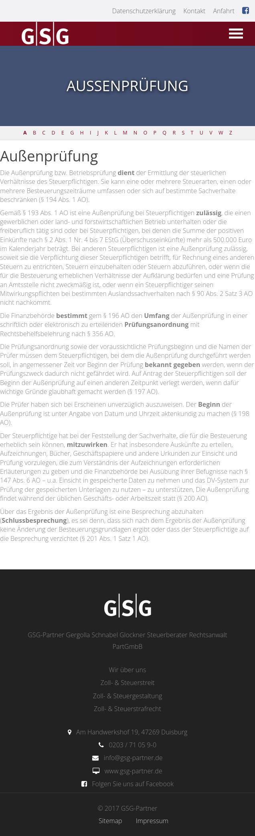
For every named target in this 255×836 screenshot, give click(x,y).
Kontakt (194, 10)
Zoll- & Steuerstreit (128, 682)
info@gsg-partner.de (133, 757)
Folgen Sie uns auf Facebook (133, 783)
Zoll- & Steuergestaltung (127, 695)
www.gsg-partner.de (133, 771)
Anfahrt (223, 10)
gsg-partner (44, 34)
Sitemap (110, 820)
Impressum (152, 820)
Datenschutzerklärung (144, 10)
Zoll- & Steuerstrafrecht (127, 708)
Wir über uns (127, 669)
